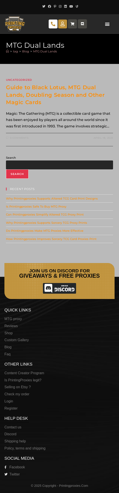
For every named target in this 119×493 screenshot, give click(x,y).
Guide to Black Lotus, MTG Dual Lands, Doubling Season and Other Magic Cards (55, 94)
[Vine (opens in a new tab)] (76, 6)
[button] (107, 24)
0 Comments (19, 137)
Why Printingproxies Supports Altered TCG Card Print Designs (52, 198)
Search (11, 157)
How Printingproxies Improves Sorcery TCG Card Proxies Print (51, 239)
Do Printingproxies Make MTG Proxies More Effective (44, 230)
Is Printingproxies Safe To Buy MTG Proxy (36, 206)
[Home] (7, 51)
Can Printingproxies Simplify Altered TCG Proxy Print (45, 214)
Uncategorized (19, 79)
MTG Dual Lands (45, 51)
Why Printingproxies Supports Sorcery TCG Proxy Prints (46, 222)
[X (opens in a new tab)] (44, 6)
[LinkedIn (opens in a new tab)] (65, 6)
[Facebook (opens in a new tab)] (49, 6)
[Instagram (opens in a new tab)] (60, 6)
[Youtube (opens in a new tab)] (71, 6)
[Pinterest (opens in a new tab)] (55, 6)
